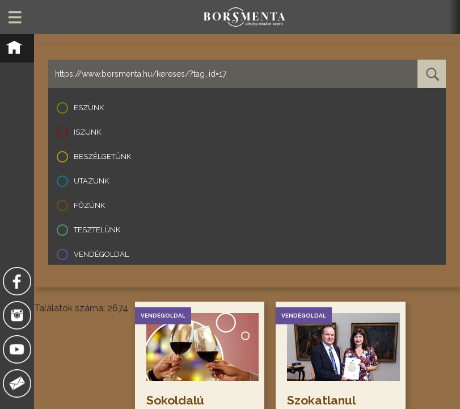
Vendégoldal (101, 254)
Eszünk (89, 107)
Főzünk (89, 205)
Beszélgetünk (102, 156)
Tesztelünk (97, 230)
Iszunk (87, 132)
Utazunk (91, 181)
